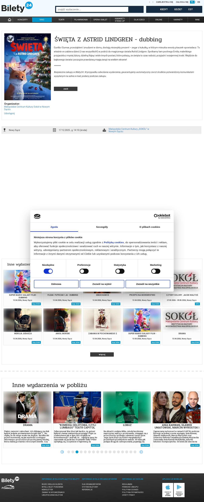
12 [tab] (114, 452)
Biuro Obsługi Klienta (52, 484)
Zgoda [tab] (54, 227)
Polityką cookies (114, 242)
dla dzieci (139, 19)
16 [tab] (131, 452)
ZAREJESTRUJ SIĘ (164, 2)
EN (198, 2)
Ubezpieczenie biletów (52, 495)
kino (42, 19)
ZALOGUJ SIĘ (182, 2)
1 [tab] (68, 452)
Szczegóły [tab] (102, 227)
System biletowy (90, 487)
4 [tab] (81, 452)
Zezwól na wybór (102, 284)
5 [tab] (85, 452)
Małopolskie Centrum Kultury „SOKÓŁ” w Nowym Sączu (129, 130)
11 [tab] (110, 452)
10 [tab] (106, 452)
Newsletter (47, 490)
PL (192, 2)
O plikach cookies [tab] (149, 227)
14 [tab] (122, 452)
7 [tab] (93, 452)
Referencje (87, 490)
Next (141, 452)
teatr (61, 19)
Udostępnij (9, 113)
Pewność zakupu (130, 487)
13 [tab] (118, 452)
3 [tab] (77, 452)
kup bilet (36, 304)
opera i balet (100, 19)
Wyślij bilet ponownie (52, 487)
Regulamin (127, 484)
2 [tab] (73, 452)
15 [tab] (126, 452)
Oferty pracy (128, 495)
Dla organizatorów (91, 484)
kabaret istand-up (120, 19)
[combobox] (92, 9)
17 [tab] (135, 452)
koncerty (23, 19)
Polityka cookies (130, 490)
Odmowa (56, 284)
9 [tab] (102, 452)
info (192, 130)
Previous (62, 452)
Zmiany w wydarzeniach (53, 492)
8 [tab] (97, 452)
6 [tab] (89, 452)
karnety (178, 19)
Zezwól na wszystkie (148, 284)
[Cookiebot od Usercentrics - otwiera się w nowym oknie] (156, 216)
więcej (102, 354)
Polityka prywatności (132, 492)
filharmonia (81, 19)
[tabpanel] (27, 419)
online (158, 19)
